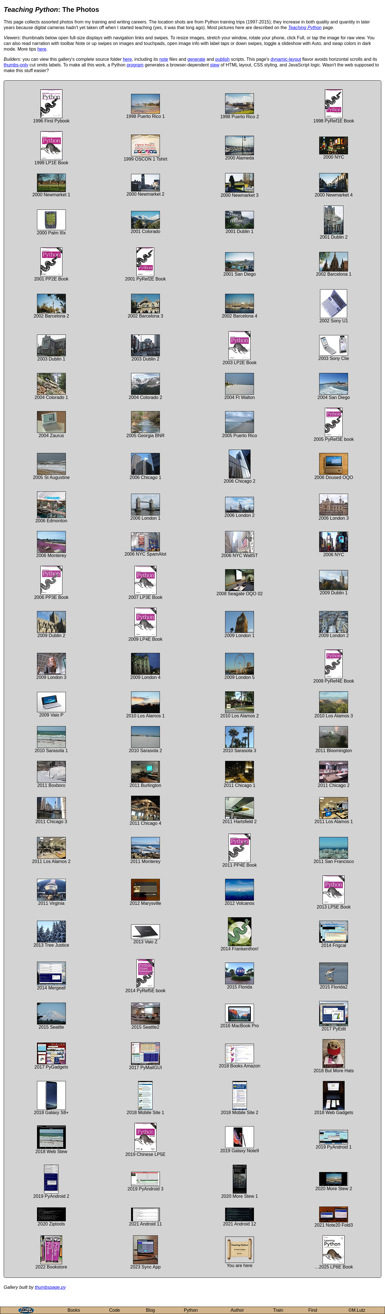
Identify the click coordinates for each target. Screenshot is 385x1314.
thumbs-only (16, 64)
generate (196, 59)
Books (74, 1310)
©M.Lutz (356, 1310)
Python (191, 1310)
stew (214, 64)
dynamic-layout (286, 59)
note (163, 59)
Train (278, 1310)
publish (222, 59)
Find (312, 1310)
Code (114, 1310)
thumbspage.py (50, 1287)
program (135, 64)
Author (237, 1310)
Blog (150, 1310)
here (41, 49)
